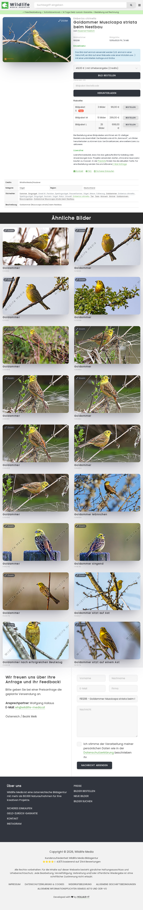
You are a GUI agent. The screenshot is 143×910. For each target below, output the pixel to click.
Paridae (50, 193)
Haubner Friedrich (86, 31)
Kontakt (78, 171)
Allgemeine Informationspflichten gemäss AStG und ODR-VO (72, 888)
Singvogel (32, 193)
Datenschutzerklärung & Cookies (44, 884)
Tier (92, 196)
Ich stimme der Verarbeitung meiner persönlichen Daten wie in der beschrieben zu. (108, 750)
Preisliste (102, 161)
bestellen (131, 107)
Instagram (14, 823)
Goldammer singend (89, 563)
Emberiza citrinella (84, 18)
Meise (92, 193)
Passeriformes (75, 193)
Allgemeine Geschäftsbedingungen (116, 884)
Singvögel (38, 196)
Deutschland (89, 188)
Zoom (63, 20)
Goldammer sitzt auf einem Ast (97, 662)
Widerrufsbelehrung (80, 884)
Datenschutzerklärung (99, 752)
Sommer (23, 193)
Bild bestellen (107, 75)
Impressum (14, 884)
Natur (61, 196)
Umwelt (68, 196)
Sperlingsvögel (61, 193)
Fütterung (100, 193)
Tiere (97, 196)
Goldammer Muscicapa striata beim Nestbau (105, 25)
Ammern (47, 196)
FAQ (89, 171)
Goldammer (111, 193)
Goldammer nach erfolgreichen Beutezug (32, 662)
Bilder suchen (83, 801)
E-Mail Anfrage (120, 164)
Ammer (112, 196)
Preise (78, 786)
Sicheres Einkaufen (104, 171)
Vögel (22, 188)
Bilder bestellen (84, 791)
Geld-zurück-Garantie (22, 813)
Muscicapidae (26, 199)
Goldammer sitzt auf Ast (92, 613)
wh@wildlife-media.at (30, 707)
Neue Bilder (81, 796)
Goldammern (122, 196)
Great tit (42, 193)
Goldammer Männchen (90, 514)
